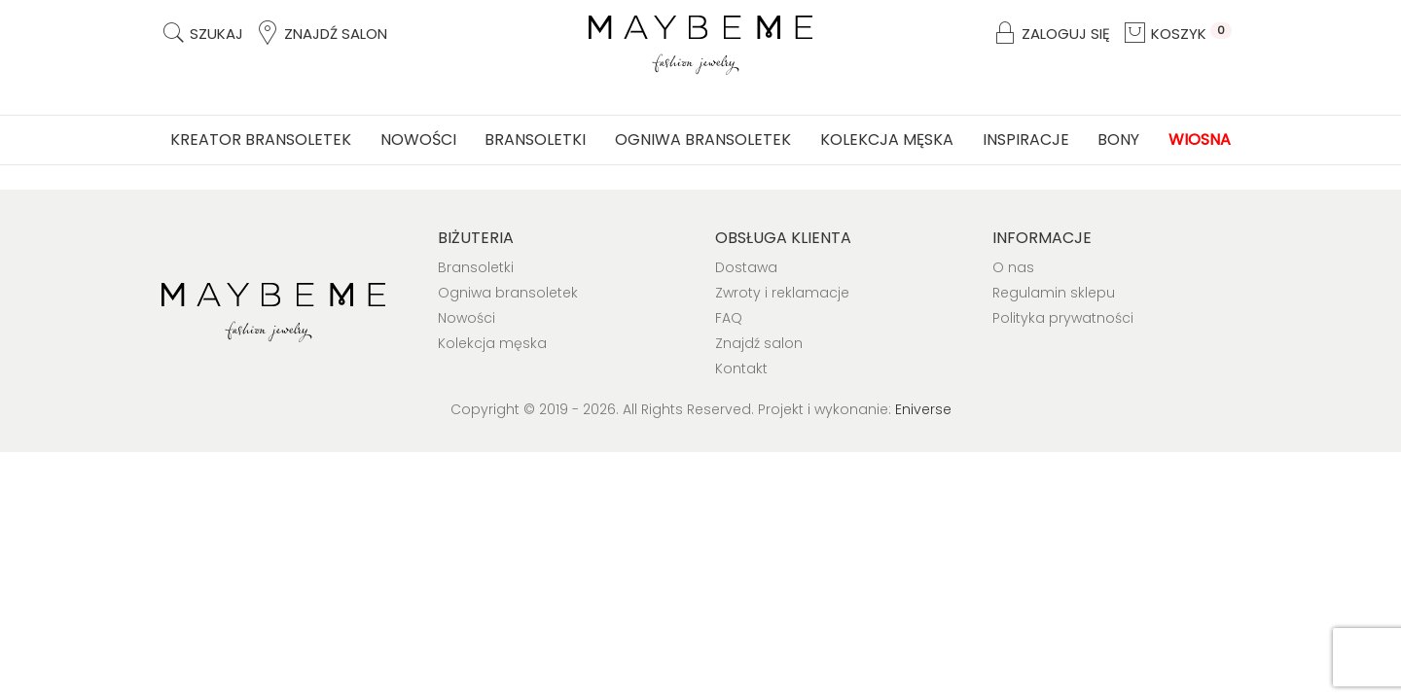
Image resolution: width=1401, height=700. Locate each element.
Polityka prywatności (1062, 318)
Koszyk (1177, 33)
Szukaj (202, 33)
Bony (1118, 139)
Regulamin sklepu (1053, 292)
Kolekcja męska (886, 139)
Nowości (418, 139)
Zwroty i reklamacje (782, 292)
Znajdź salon (321, 33)
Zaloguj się (1051, 33)
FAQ (728, 318)
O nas (1013, 267)
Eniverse (923, 409)
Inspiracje (1026, 139)
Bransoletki (535, 139)
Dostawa (746, 267)
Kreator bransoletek (260, 139)
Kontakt (741, 368)
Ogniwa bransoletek (703, 139)
